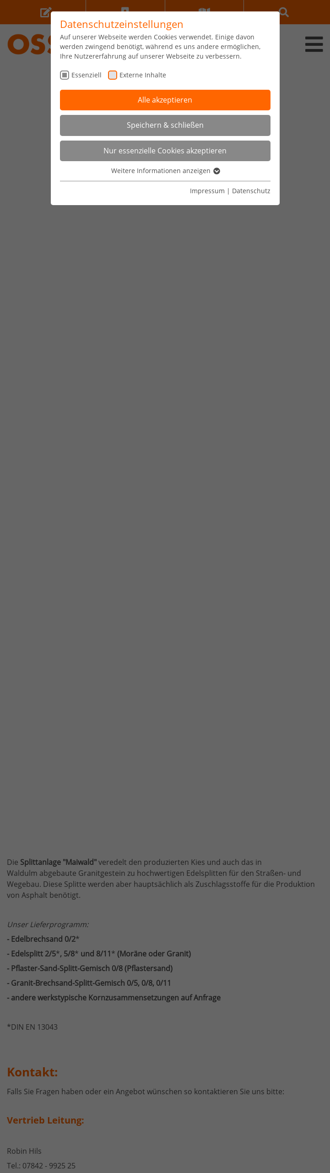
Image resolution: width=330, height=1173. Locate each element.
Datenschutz (251, 190)
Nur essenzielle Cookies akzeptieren (165, 151)
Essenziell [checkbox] (86, 75)
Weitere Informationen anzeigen (165, 170)
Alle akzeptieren (165, 100)
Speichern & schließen (165, 125)
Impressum (207, 190)
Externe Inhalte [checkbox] (142, 75)
